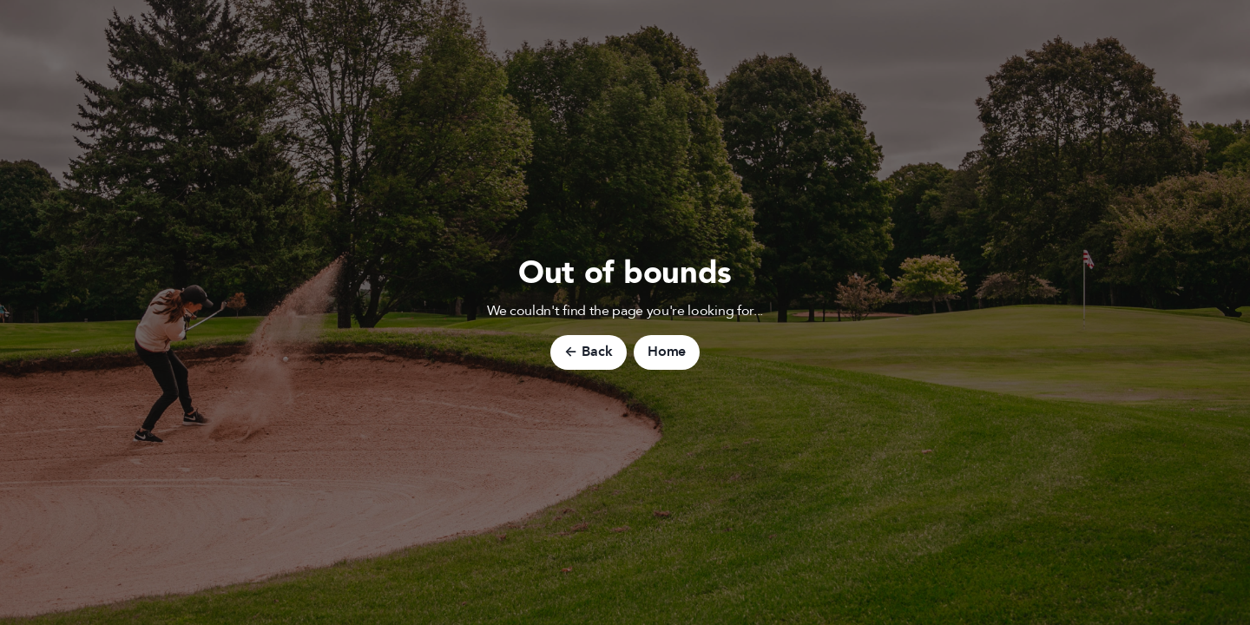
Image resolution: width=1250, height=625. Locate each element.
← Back (588, 351)
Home (667, 351)
